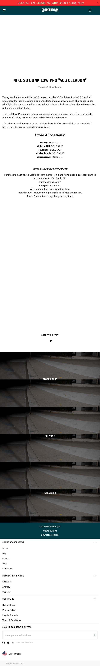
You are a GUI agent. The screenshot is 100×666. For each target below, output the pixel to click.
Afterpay (6, 586)
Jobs (4, 563)
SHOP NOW (77, 2)
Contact (6, 558)
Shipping (6, 591)
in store (76, 123)
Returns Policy (9, 604)
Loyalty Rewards (10, 614)
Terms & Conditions (11, 619)
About (5, 548)
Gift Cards (7, 581)
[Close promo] (97, 2)
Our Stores (7, 568)
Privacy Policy (8, 609)
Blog (4, 553)
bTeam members (11, 127)
